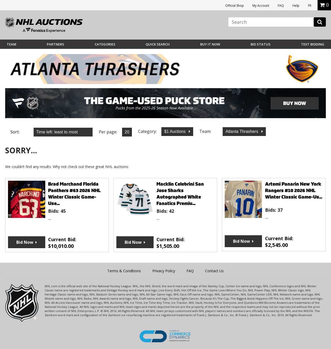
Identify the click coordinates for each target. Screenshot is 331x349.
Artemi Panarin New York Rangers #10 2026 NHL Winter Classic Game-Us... (293, 190)
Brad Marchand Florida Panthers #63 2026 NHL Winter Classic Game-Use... (74, 194)
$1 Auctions (175, 131)
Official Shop (234, 5)
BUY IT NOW (210, 44)
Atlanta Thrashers (242, 131)
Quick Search (158, 44)
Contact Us (214, 270)
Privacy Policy (163, 270)
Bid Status (260, 44)
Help (295, 5)
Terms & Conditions (124, 270)
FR (309, 5)
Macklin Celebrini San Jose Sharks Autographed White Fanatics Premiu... (180, 194)
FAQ (281, 5)
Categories (105, 44)
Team (11, 44)
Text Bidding (312, 44)
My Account (260, 5)
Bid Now (24, 242)
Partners (55, 44)
